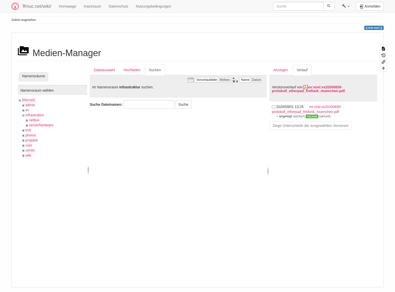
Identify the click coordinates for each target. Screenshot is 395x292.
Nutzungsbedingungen (153, 6)
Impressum (92, 6)
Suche (183, 104)
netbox (34, 120)
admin (30, 105)
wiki (28, 155)
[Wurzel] (28, 100)
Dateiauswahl (104, 70)
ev (27, 110)
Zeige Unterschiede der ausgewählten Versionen (311, 126)
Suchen (155, 70)
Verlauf (302, 70)
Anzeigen (280, 70)
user (28, 145)
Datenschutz (118, 6)
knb (28, 130)
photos (30, 135)
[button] (345, 6)
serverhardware (41, 125)
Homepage (67, 6)
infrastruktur (34, 115)
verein (30, 150)
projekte (31, 140)
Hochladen (131, 70)
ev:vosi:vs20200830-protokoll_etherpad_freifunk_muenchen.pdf (308, 89)
